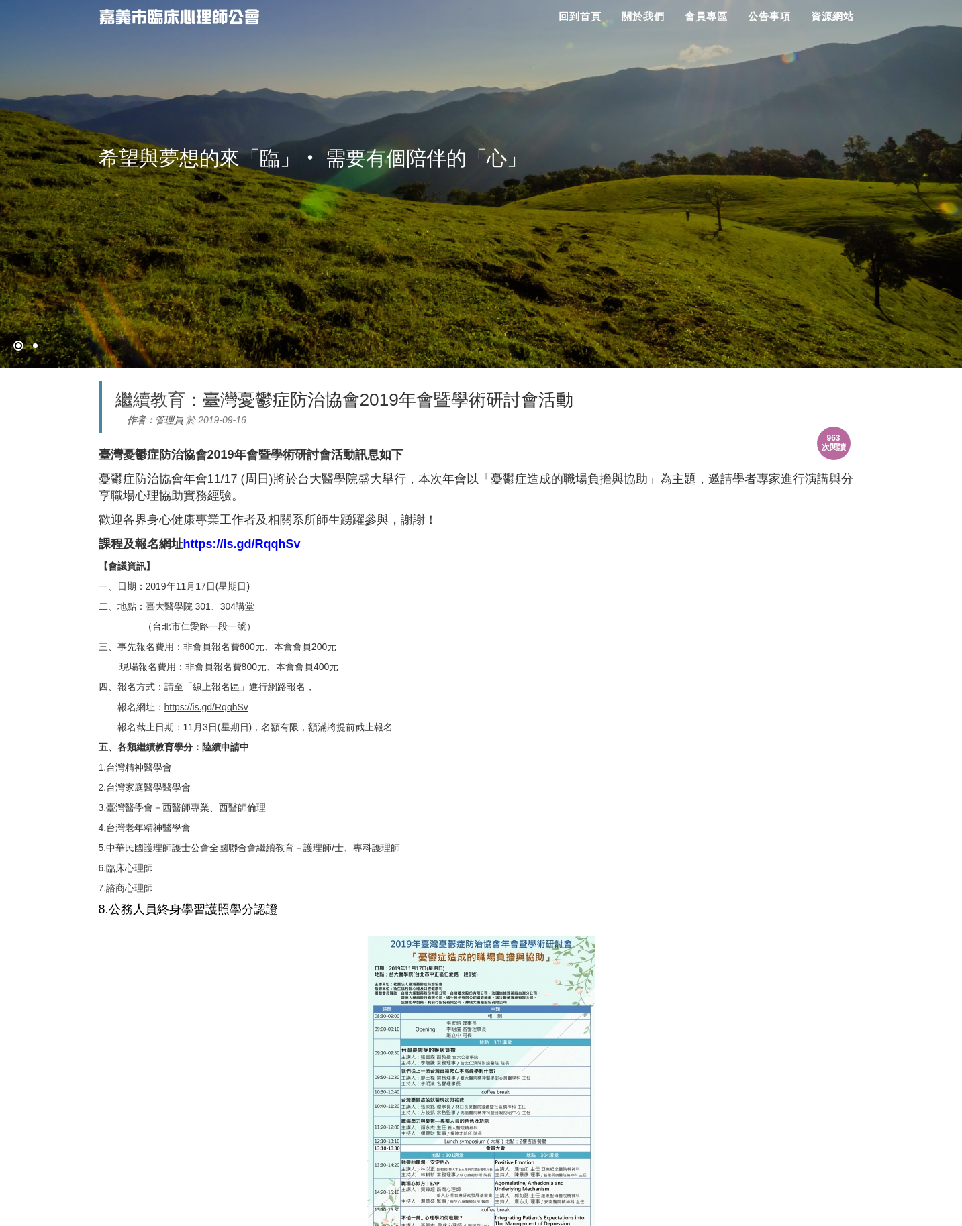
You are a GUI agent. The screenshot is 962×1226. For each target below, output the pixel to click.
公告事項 (769, 16)
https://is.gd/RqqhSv (206, 707)
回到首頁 (580, 16)
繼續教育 (150, 400)
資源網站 (832, 16)
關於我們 (643, 16)
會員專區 (706, 16)
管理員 (169, 419)
